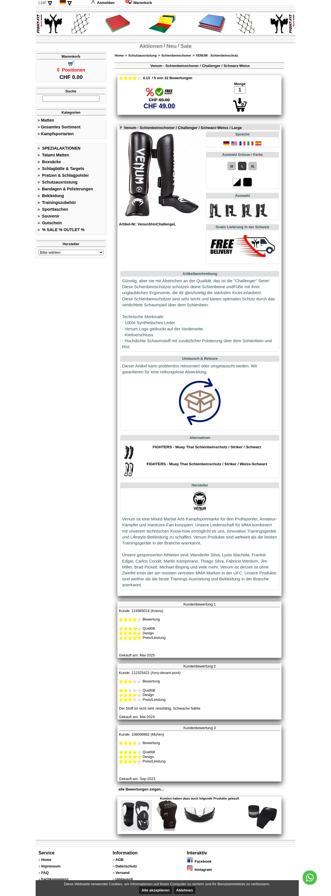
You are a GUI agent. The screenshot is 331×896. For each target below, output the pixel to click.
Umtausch (124, 879)
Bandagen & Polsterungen (65, 189)
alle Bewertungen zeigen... (141, 789)
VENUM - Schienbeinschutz (217, 55)
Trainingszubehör (57, 202)
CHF (42, 3)
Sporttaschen (53, 209)
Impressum (51, 866)
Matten (46, 120)
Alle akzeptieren (155, 890)
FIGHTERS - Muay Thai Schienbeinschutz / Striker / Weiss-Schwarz (207, 464)
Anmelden (103, 3)
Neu (171, 46)
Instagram (199, 869)
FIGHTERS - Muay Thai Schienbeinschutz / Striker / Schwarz (206, 447)
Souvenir (48, 216)
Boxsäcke (49, 162)
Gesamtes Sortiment (59, 127)
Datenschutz (126, 866)
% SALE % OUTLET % (61, 229)
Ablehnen (184, 890)
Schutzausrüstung (58, 182)
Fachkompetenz (55, 879)
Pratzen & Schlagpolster (63, 175)
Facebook (199, 861)
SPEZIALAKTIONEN (59, 148)
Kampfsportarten (56, 134)
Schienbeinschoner (176, 55)
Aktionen (151, 46)
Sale (186, 46)
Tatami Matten (53, 155)
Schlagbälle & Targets (61, 168)
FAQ (45, 873)
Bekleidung (51, 195)
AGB (119, 860)
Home (119, 55)
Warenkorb (138, 3)
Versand (122, 873)
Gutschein (50, 223)
